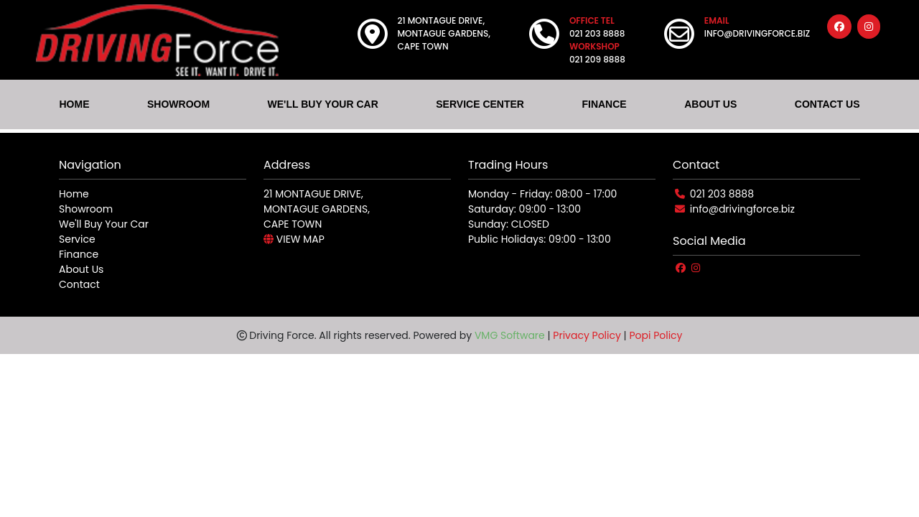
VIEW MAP (294, 239)
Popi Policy (655, 335)
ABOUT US (710, 104)
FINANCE (604, 104)
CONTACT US (827, 104)
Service (77, 239)
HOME (74, 104)
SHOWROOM (178, 104)
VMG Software (510, 335)
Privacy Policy (587, 335)
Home (74, 194)
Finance (78, 254)
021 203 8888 (722, 194)
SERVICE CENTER (480, 104)
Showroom (86, 209)
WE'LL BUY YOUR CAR (323, 104)
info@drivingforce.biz (742, 209)
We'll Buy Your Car (104, 224)
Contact (79, 284)
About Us (81, 269)
